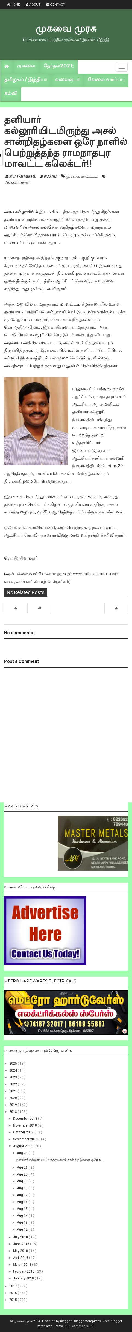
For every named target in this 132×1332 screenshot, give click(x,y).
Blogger (66, 1321)
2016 (13, 1293)
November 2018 (25, 1125)
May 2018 (21, 1251)
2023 (13, 1077)
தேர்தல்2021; (58, 66)
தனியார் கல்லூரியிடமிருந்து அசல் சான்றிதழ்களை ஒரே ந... (59, 1160)
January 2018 (24, 1278)
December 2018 (25, 1118)
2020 (13, 1098)
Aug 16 (22, 1202)
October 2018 (23, 1132)
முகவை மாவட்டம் (82, 176)
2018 (13, 1112)
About (33, 4)
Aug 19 (22, 1188)
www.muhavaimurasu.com (96, 574)
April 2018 (21, 1258)
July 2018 (21, 1237)
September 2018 (26, 1139)
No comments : (18, 182)
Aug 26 (22, 1167)
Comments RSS (83, 1326)
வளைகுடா (67, 79)
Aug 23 (22, 1181)
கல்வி (10, 93)
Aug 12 (22, 1229)
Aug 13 (22, 1222)
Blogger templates (88, 1321)
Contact (55, 4)
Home (13, 4)
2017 (13, 1286)
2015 (13, 1300)
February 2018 (24, 1271)
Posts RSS (62, 1326)
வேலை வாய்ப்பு (106, 79)
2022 (13, 1084)
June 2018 (21, 1244)
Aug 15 (22, 1209)
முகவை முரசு (66, 28)
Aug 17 (22, 1195)
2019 (13, 1105)
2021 (13, 1091)
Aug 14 (22, 1216)
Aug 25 (22, 1174)
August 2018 (23, 1146)
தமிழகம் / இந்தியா (25, 79)
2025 (13, 1063)
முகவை (26, 66)
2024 (13, 1070)
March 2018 (22, 1265)
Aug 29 (22, 1153)
